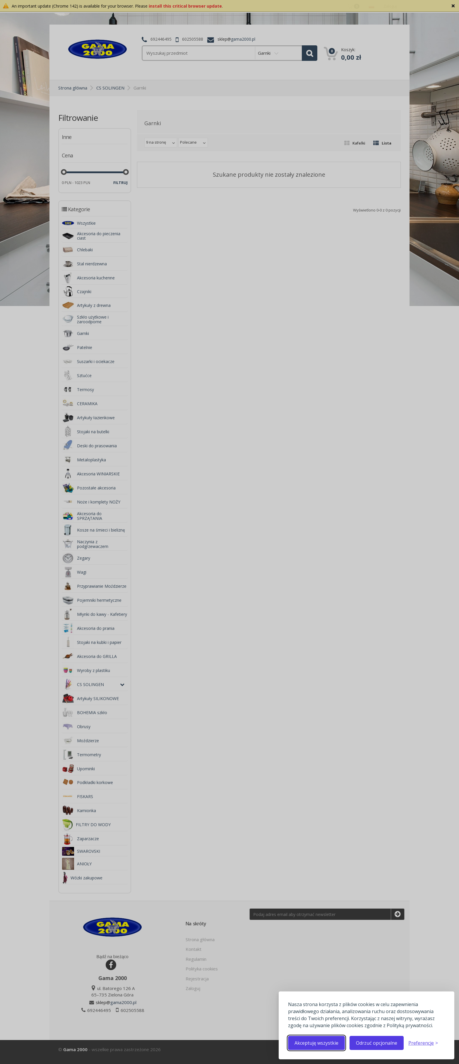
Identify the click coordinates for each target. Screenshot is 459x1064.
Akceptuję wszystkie (316, 1043)
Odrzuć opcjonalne (376, 1043)
